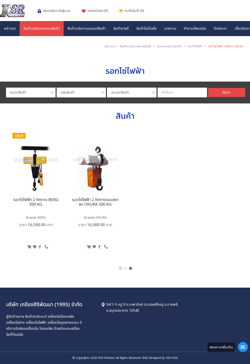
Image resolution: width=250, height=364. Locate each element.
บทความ (170, 28)
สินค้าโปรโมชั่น (146, 28)
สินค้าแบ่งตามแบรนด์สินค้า (86, 28)
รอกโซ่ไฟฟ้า (195, 46)
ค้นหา (227, 92)
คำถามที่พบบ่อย (195, 28)
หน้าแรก (10, 28)
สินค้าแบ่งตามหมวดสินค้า (41, 28)
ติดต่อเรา (220, 28)
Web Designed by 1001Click (160, 358)
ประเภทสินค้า (120, 92)
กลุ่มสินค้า (68, 92)
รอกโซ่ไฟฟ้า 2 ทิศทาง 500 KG (226, 46)
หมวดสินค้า (18, 92)
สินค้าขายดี (121, 28)
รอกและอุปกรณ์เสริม (169, 46)
